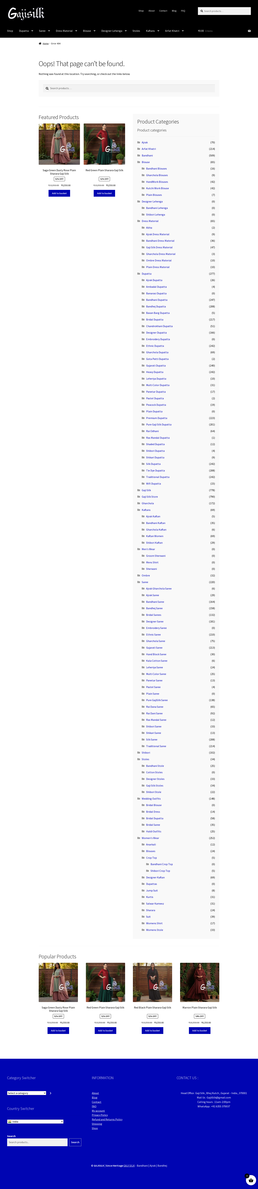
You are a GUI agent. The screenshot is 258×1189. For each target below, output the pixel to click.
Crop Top (151, 857)
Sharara (150, 910)
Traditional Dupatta (157, 477)
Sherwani (151, 568)
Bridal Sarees (153, 614)
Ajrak (145, 142)
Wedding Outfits (151, 798)
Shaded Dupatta (155, 444)
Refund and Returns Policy (107, 1119)
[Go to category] (51, 1093)
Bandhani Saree (155, 601)
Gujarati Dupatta (156, 365)
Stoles (136, 30)
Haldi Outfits (153, 831)
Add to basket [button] (59, 193)
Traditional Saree (156, 746)
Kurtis (149, 897)
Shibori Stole (153, 792)
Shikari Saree (153, 733)
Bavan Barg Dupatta (158, 313)
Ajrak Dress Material (157, 234)
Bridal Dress (153, 811)
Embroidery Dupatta (158, 339)
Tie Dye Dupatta (155, 470)
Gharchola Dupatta (157, 352)
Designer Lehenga (111, 30)
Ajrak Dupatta (154, 280)
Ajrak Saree (152, 595)
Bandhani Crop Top (162, 864)
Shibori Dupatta (155, 450)
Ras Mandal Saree (156, 719)
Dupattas (151, 884)
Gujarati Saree (154, 647)
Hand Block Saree (156, 654)
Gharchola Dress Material (161, 254)
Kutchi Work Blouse (157, 188)
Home (46, 43)
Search (11, 1136)
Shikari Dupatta (155, 457)
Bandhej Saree (154, 608)
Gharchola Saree (155, 641)
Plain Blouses (154, 194)
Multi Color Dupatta (157, 385)
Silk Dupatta (153, 464)
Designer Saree (154, 621)
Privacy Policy (100, 1115)
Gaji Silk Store (150, 496)
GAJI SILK (129, 1165)
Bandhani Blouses (156, 168)
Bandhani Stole (155, 765)
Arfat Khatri (172, 30)
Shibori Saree (153, 726)
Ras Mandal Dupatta (158, 437)
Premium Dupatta (156, 418)
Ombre (146, 575)
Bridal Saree (153, 824)
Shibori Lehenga (155, 214)
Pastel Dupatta (155, 398)
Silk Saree (151, 739)
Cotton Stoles (154, 772)
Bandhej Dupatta (156, 306)
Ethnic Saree (153, 634)
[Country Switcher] (35, 1122)
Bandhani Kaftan (155, 523)
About (152, 10)
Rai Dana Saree (154, 706)
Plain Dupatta (154, 411)
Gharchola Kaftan (156, 529)
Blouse (87, 30)
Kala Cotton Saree (156, 660)
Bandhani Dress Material (160, 240)
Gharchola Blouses (157, 175)
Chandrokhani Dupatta (159, 326)
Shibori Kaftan (154, 542)
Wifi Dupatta (153, 483)
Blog (174, 10)
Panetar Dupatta (156, 391)
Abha (149, 227)
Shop (141, 10)
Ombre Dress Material (159, 260)
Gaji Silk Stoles (154, 785)
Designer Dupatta (156, 332)
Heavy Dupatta (154, 372)
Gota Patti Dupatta (157, 359)
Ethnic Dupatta (155, 345)
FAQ (183, 10)
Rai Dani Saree (154, 713)
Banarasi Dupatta (156, 293)
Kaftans (150, 30)
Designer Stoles (155, 779)
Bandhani (147, 155)
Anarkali (151, 844)
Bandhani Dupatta (156, 299)
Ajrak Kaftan (153, 516)
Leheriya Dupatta (156, 378)
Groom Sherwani (155, 555)
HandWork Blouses (157, 181)
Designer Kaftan (155, 877)
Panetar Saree (154, 680)
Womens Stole (154, 930)
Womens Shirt (154, 923)
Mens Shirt (152, 562)
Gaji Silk (146, 490)
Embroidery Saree (156, 628)
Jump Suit (152, 890)
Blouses (150, 851)
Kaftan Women (154, 536)
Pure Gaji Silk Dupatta (158, 424)
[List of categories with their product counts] (26, 1093)
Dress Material (64, 30)
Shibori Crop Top (160, 870)
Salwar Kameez (155, 903)
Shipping (97, 1123)
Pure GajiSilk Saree (157, 700)
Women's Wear (150, 838)
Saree (42, 30)
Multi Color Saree (156, 674)
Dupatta (24, 30)
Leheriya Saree (154, 667)
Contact (163, 10)
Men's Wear (148, 549)
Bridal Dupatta (154, 319)
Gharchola (148, 503)
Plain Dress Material (158, 267)
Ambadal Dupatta (156, 286)
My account (98, 1110)
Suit (148, 916)
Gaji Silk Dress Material (159, 247)
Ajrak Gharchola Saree (159, 588)
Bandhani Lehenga (157, 208)
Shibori (146, 752)
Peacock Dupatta (156, 404)
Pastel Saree (153, 687)
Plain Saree (152, 693)
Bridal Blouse (154, 805)
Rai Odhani (152, 431)
